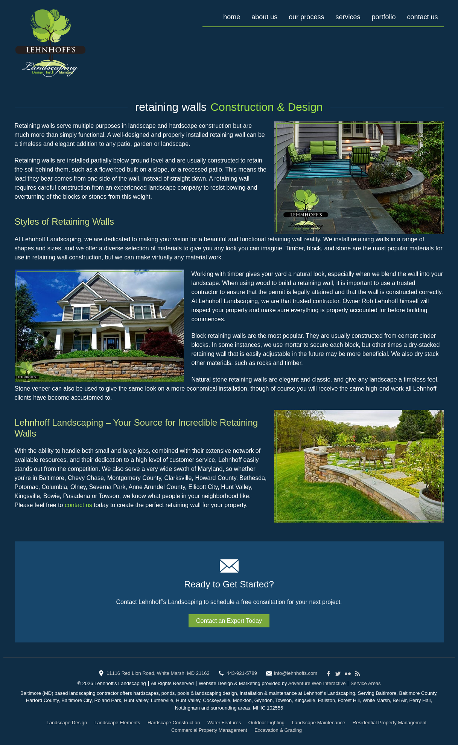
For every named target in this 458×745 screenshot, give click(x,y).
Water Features (224, 722)
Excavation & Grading (278, 730)
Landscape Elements (117, 722)
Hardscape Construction (174, 722)
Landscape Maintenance (318, 722)
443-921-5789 (242, 673)
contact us (78, 505)
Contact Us (422, 17)
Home (231, 17)
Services (347, 17)
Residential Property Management (390, 722)
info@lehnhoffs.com (295, 673)
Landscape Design (67, 722)
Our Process (306, 17)
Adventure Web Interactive (316, 683)
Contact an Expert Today (229, 621)
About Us (264, 17)
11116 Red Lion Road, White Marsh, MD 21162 (158, 673)
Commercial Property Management (209, 730)
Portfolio (383, 17)
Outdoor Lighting (266, 722)
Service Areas (365, 683)
